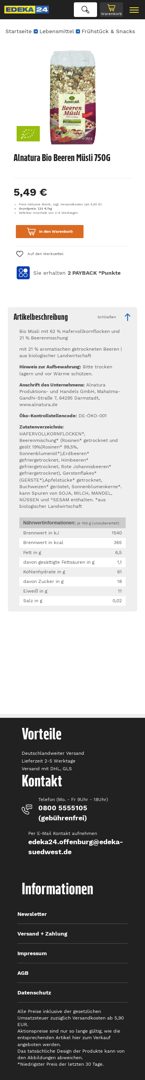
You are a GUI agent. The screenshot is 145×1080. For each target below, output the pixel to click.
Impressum (32, 953)
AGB (23, 973)
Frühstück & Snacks (108, 31)
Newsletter (32, 914)
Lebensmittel (56, 31)
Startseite (18, 31)
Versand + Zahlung (42, 934)
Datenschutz (34, 992)
